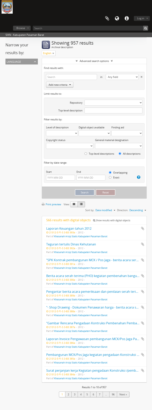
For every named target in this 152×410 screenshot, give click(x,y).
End (78, 172)
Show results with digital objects (111, 220)
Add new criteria (60, 84)
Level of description (57, 127)
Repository (76, 102)
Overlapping (118, 172)
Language (117, 18)
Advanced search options (94, 61)
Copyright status (55, 140)
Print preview (51, 204)
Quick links (127, 18)
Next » (123, 394)
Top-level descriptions (99, 153)
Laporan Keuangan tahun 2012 (69, 228)
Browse (20, 28)
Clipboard (107, 18)
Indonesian (12, 76)
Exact (114, 177)
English (10, 71)
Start (49, 172)
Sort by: (89, 210)
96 (113, 394)
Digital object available (91, 127)
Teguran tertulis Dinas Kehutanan (71, 244)
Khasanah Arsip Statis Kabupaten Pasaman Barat (80, 236)
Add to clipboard (143, 228)
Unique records (15, 67)
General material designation (111, 140)
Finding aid (117, 127)
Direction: (122, 210)
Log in (140, 18)
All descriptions (129, 153)
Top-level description (70, 110)
